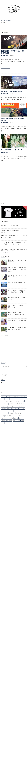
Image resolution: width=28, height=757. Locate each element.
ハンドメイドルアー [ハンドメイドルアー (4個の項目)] (5, 406)
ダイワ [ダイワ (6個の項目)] (10, 401)
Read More (6, 70)
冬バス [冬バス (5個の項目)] (6, 415)
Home (2, 26)
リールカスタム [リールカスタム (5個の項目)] (17, 410)
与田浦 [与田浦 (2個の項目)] (17, 413)
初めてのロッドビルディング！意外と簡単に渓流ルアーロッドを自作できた (14, 250)
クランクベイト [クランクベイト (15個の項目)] (16, 396)
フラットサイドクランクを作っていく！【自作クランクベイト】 (17, 291)
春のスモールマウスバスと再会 (9, 225)
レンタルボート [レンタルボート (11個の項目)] (12, 413)
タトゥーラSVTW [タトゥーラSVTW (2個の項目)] (5, 401)
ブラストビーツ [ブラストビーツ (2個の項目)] (15, 408)
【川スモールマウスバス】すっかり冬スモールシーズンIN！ (17, 276)
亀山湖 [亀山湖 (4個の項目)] (3, 415)
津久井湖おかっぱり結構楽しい (16, 282)
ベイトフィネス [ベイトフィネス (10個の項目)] (22, 408)
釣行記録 (6, 26)
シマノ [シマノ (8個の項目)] (3, 398)
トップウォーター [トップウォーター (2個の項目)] (16, 401)
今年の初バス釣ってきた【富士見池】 (10, 230)
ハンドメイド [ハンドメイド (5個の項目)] (11, 403)
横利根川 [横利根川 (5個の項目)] (20, 415)
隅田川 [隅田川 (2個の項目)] (19, 420)
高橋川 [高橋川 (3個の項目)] (3, 422)
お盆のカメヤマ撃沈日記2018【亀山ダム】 (12, 91)
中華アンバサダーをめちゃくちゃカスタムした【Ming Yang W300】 (17, 313)
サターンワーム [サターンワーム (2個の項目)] (23, 396)
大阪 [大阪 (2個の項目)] (13, 415)
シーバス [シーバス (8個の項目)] (7, 398)
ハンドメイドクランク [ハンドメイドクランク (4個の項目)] (20, 403)
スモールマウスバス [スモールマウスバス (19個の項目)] (19, 398)
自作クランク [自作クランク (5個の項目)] (21, 418)
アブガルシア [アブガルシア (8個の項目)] (9, 396)
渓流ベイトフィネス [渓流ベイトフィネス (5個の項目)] (5, 418)
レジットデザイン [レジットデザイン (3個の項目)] (5, 413)
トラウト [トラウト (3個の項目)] (22, 401)
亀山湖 (2, 55)
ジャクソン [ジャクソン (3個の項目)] (12, 398)
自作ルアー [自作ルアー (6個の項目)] (4, 420)
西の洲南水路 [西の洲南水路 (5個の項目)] (9, 420)
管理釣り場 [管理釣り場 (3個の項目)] (16, 418)
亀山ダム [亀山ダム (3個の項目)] (21, 413)
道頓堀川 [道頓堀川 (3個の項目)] (14, 420)
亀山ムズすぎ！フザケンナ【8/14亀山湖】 (12, 150)
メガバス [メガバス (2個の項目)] (3, 410)
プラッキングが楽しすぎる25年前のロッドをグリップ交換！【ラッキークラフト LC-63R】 (13, 243)
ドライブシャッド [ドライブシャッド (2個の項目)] (5, 403)
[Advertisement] (14, 181)
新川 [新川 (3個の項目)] (16, 415)
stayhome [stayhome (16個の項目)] (4, 396)
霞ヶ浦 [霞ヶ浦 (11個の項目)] (22, 420)
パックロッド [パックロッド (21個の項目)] (20, 406)
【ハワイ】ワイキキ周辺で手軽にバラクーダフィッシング (17, 328)
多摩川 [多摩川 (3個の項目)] (10, 415)
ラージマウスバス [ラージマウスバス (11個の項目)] (9, 410)
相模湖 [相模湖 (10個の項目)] (11, 418)
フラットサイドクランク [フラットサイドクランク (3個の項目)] (6, 408)
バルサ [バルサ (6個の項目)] (16, 406)
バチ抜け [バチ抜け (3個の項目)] (11, 406)
